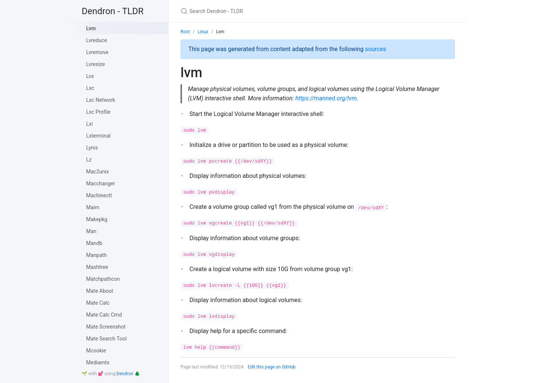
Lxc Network (100, 100)
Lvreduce (96, 40)
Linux (203, 31)
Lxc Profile (98, 112)
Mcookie (96, 351)
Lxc (90, 88)
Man (91, 231)
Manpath (96, 255)
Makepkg (96, 219)
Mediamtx (97, 362)
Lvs (90, 76)
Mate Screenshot (106, 327)
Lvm (91, 28)
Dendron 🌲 (128, 373)
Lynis (92, 148)
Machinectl (99, 195)
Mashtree (97, 267)
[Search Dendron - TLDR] (268, 11)
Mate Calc (98, 303)
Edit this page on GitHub (272, 367)
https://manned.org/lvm (326, 98)
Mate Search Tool (106, 339)
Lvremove (97, 52)
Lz (89, 160)
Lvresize (95, 64)
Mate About (99, 291)
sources (375, 49)
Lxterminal (98, 136)
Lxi (89, 124)
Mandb (94, 243)
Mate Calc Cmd (104, 315)
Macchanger (100, 183)
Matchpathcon (103, 279)
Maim (93, 207)
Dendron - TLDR (113, 11)
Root (185, 31)
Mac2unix (97, 172)
